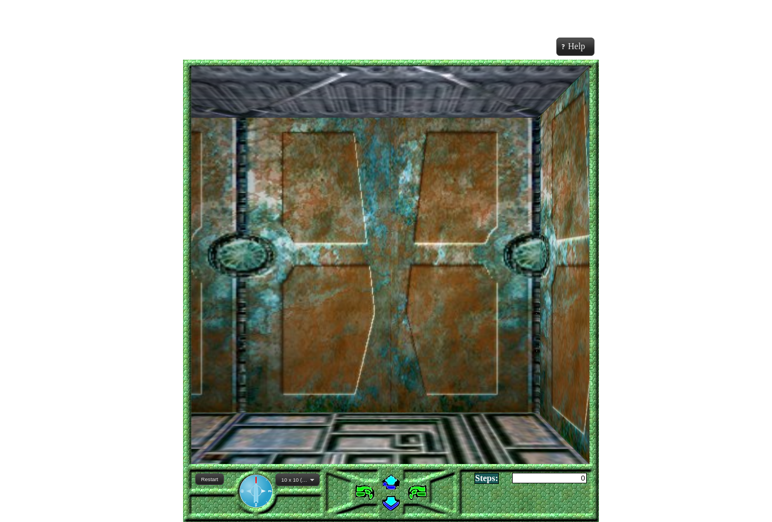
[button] (209, 479)
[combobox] (297, 479)
